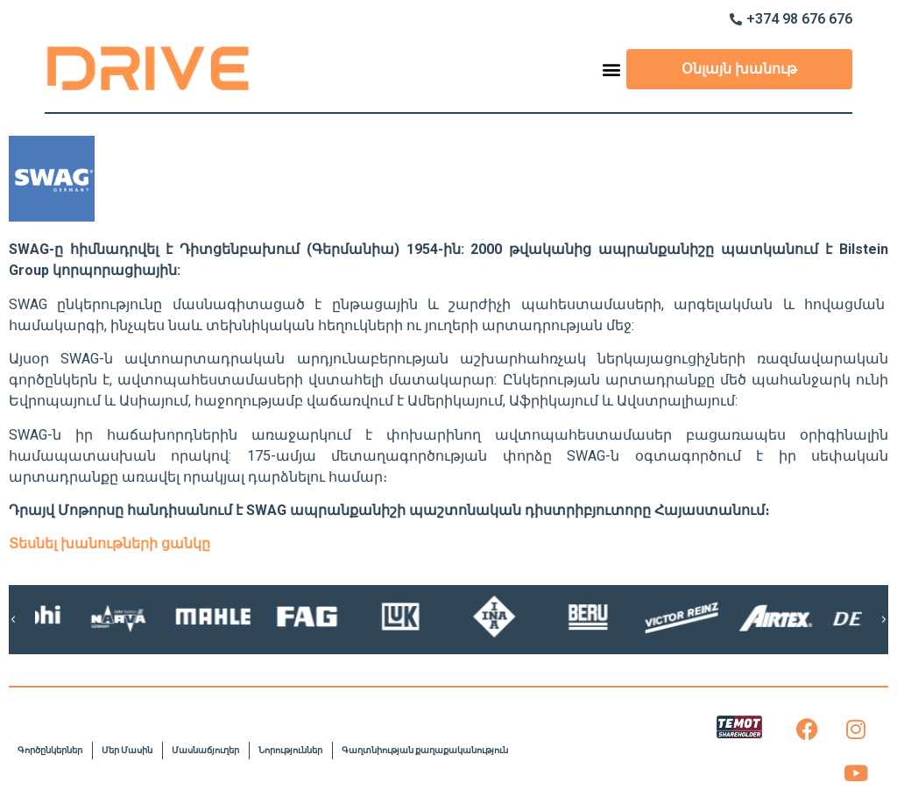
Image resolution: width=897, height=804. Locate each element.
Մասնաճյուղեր (205, 750)
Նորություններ (290, 750)
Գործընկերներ (50, 750)
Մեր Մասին (127, 750)
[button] (611, 68)
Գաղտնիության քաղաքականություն (425, 750)
